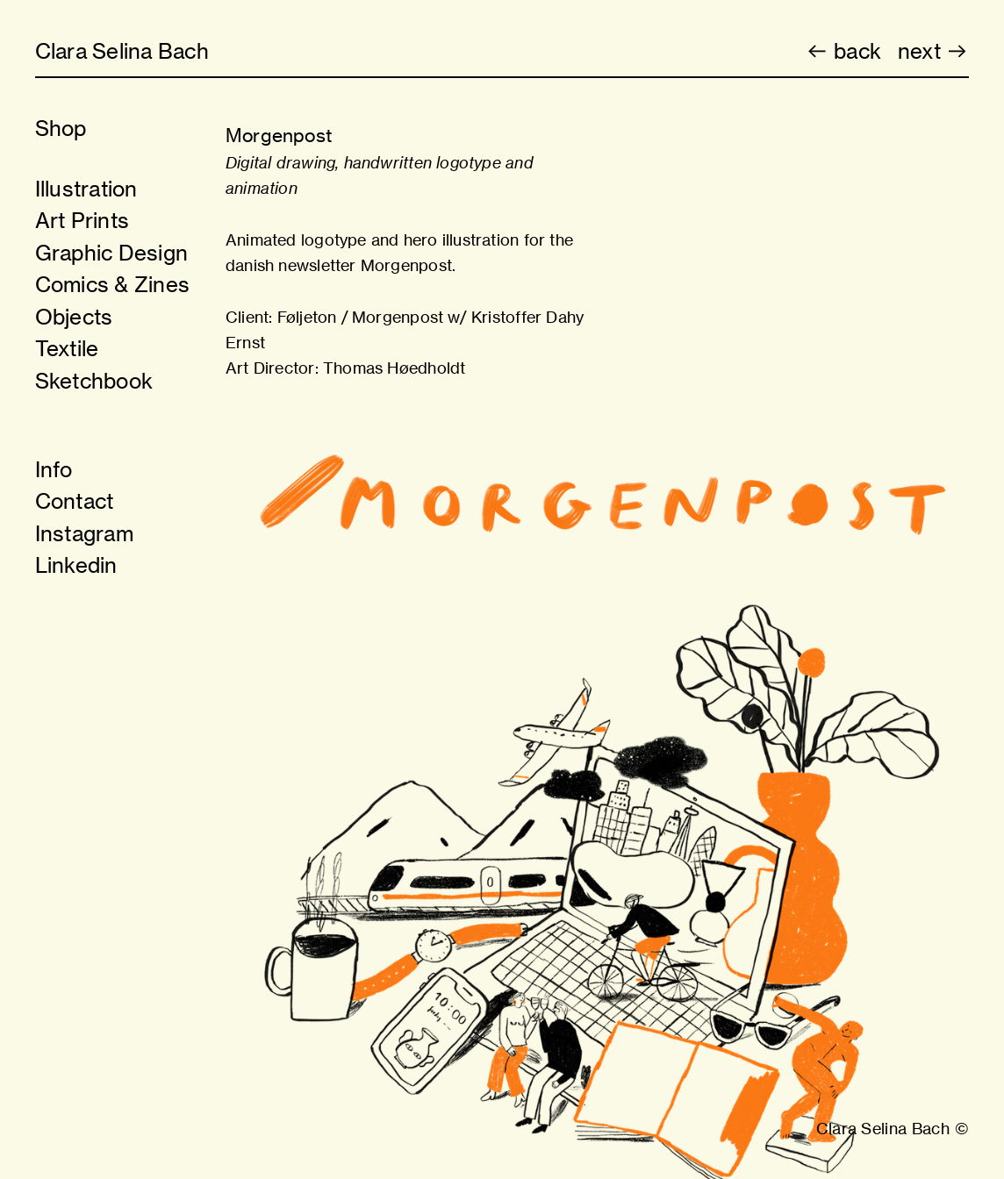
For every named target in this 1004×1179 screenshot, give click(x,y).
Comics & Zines (112, 284)
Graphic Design (111, 252)
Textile (67, 348)
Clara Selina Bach (122, 51)
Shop (61, 128)
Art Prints (82, 220)
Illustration (86, 188)
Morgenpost (397, 316)
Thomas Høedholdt (394, 367)
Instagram (84, 533)
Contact (74, 501)
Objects (74, 317)
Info (54, 469)
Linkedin (76, 565)
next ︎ (933, 51)
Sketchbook (94, 381)
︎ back (843, 51)
